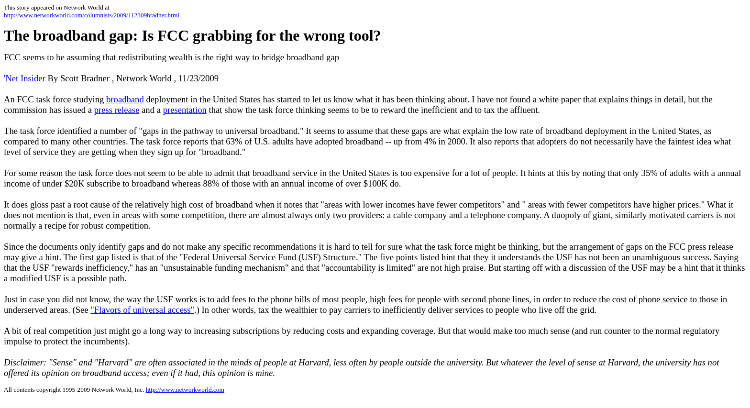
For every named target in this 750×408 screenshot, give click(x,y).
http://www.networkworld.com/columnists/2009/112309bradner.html (91, 15)
